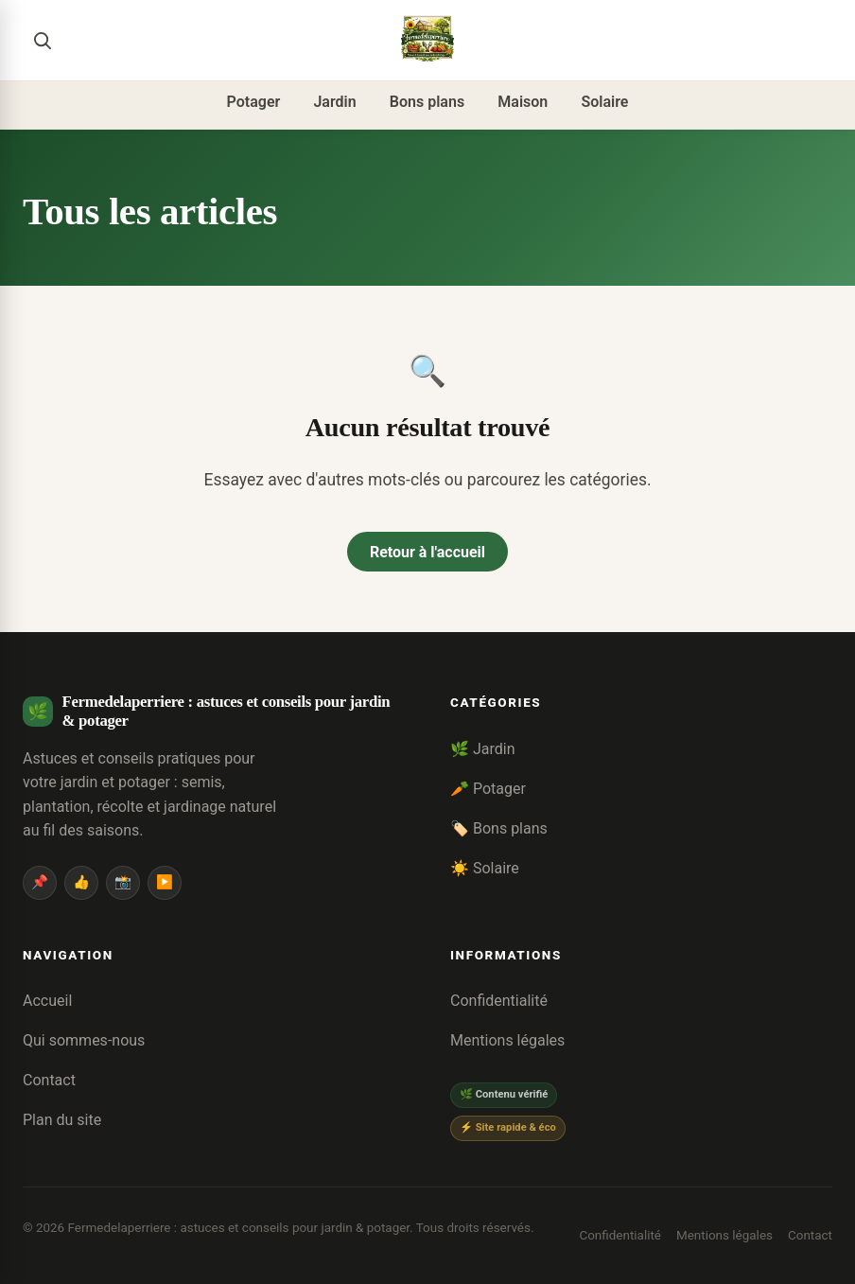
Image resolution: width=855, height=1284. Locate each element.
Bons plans (427, 102)
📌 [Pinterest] (39, 882)
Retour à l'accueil (427, 552)
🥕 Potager (488, 789)
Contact (49, 1080)
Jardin (334, 102)
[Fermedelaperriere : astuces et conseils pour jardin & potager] (427, 40)
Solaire (604, 102)
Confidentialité (499, 1001)
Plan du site (62, 1120)
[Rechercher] (42, 40)
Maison (522, 102)
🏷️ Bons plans (499, 828)
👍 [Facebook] (81, 882)
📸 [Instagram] (122, 882)
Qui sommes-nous (84, 1040)
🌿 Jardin (482, 749)
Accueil (47, 1001)
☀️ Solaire (484, 868)
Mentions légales (507, 1040)
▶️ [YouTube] (164, 882)
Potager (254, 102)
